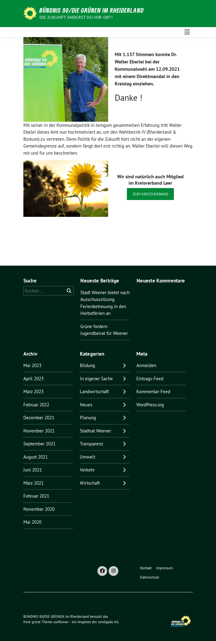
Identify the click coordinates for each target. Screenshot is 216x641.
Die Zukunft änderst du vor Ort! (76, 17)
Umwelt (87, 457)
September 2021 (39, 444)
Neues (86, 405)
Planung (88, 418)
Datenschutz (149, 577)
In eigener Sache (96, 378)
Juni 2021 (32, 470)
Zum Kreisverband (150, 193)
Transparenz (91, 444)
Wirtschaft (90, 483)
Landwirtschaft (94, 391)
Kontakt (146, 568)
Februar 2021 (36, 496)
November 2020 (39, 509)
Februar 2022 (36, 405)
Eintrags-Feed (149, 378)
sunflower (61, 622)
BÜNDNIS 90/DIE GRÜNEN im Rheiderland (91, 10)
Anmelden (146, 365)
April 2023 (33, 378)
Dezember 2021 (38, 418)
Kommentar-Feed (153, 391)
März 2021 (33, 483)
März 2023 (33, 391)
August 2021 (35, 457)
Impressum (164, 568)
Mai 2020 (32, 522)
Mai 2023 (32, 365)
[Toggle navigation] (187, 32)
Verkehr (87, 470)
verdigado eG (108, 622)
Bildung (87, 365)
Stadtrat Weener (95, 431)
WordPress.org (150, 405)
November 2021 (39, 431)
